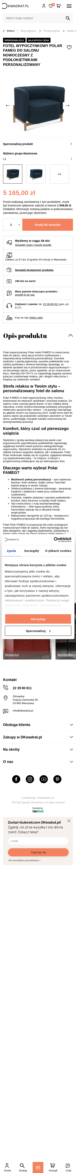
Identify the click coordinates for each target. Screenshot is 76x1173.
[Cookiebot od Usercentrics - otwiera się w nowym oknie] (54, 539)
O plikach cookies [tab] (58, 550)
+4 (59, 174)
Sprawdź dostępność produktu (34, 270)
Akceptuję (38, 619)
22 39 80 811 (51, 304)
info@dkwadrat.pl (23, 710)
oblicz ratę (36, 317)
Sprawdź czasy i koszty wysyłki (33, 244)
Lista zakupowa (53, 4)
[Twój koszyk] (59, 6)
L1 (37, 158)
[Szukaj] (68, 18)
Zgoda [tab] (11, 550)
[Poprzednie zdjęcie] (8, 105)
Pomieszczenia (51, 31)
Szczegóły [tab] (31, 550)
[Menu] (38, 1167)
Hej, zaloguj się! (43, 6)
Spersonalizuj (38, 630)
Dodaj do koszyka (48, 224)
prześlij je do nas (25, 294)
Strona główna (28, 31)
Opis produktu (25, 335)
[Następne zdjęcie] (68, 105)
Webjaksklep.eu (46, 797)
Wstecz (9, 31)
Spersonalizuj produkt (37, 144)
